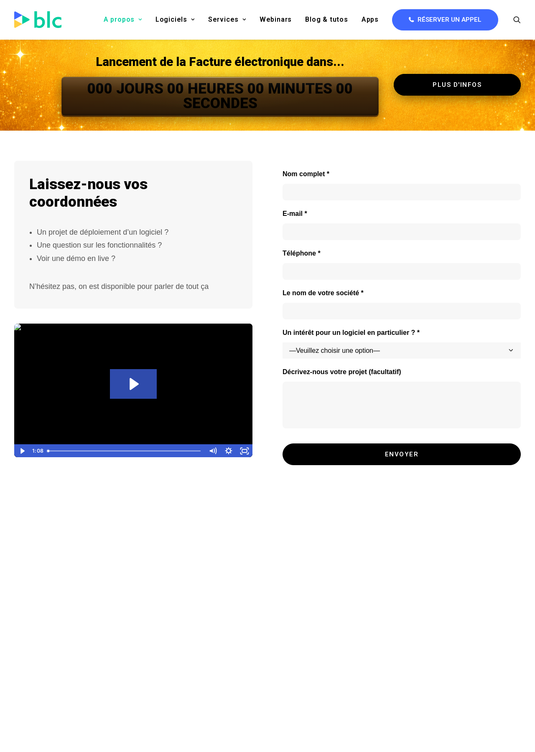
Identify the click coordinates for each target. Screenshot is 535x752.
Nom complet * (306, 173)
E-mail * (295, 213)
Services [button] (227, 19)
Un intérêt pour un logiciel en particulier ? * (351, 332)
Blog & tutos (326, 19)
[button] (517, 19)
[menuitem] (123, 19)
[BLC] (37, 19)
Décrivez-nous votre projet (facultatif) (342, 371)
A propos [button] (123, 19)
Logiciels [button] (175, 19)
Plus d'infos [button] (457, 85)
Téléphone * (302, 253)
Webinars (276, 19)
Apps (370, 19)
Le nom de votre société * (323, 292)
